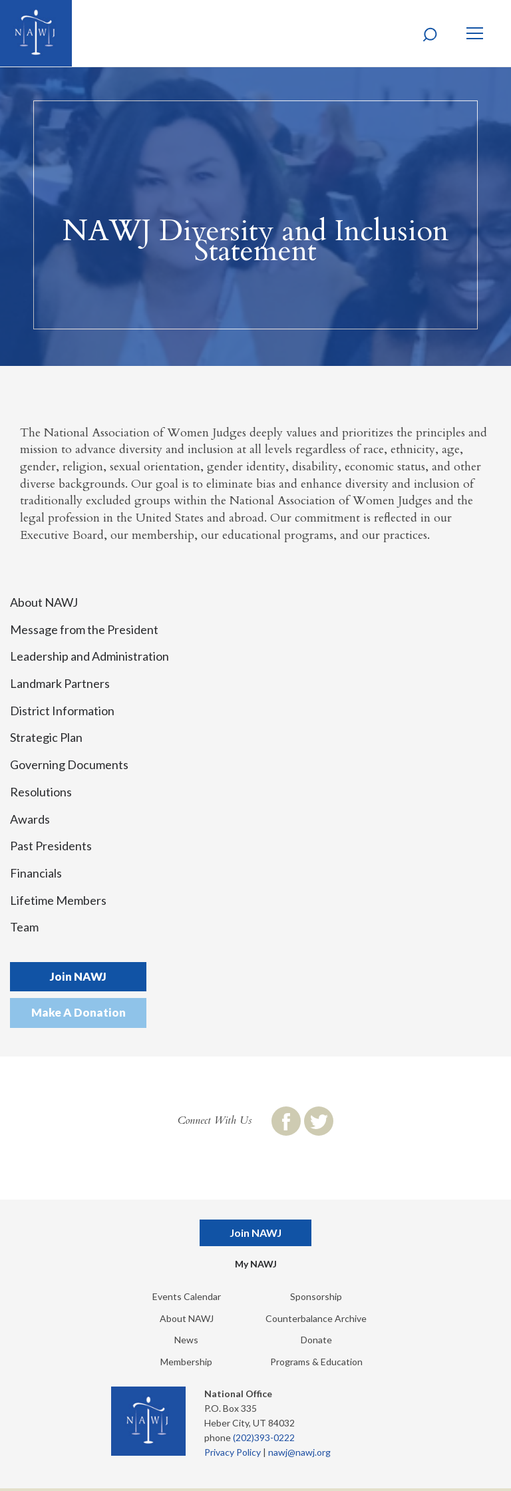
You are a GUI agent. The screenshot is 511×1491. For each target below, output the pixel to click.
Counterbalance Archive (316, 1318)
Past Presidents (51, 845)
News (186, 1339)
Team (24, 926)
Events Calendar (186, 1296)
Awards (30, 819)
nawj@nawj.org (299, 1452)
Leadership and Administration (89, 656)
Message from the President (84, 629)
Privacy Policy (232, 1452)
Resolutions (41, 791)
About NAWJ (44, 602)
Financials (36, 873)
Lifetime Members (58, 900)
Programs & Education (316, 1361)
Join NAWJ (78, 976)
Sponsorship (316, 1296)
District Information (62, 710)
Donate (316, 1339)
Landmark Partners (60, 683)
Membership (186, 1361)
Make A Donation (78, 1012)
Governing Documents (69, 764)
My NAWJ (256, 1263)
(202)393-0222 (264, 1437)
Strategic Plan (46, 737)
